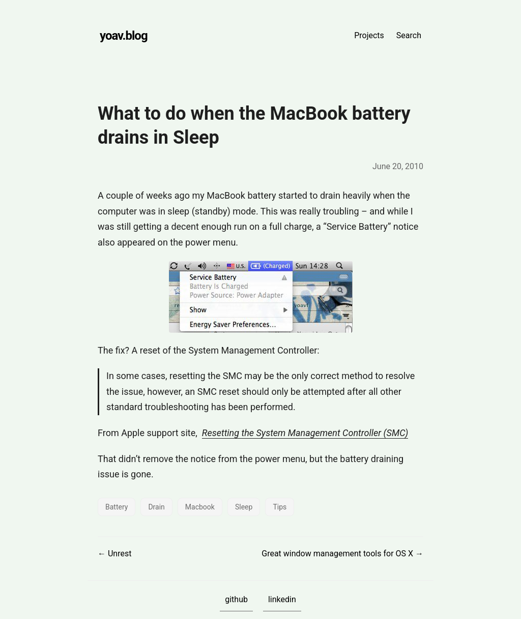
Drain (156, 507)
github (236, 599)
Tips (279, 507)
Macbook (200, 507)
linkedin (282, 599)
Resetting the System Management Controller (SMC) (305, 432)
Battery (116, 507)
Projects (369, 35)
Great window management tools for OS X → (342, 553)
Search (408, 35)
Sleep (243, 507)
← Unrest (114, 553)
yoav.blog (124, 36)
